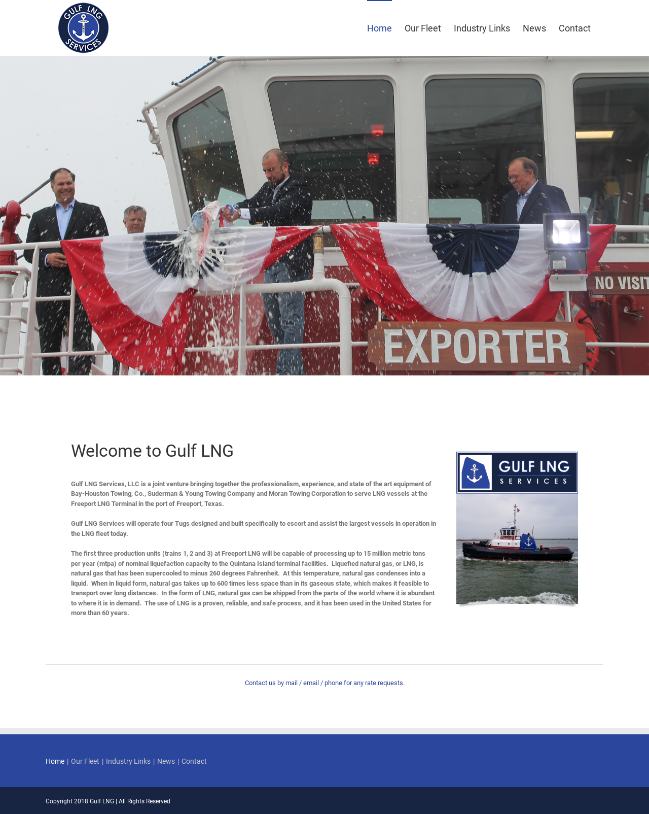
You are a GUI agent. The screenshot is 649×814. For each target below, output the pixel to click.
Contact (194, 761)
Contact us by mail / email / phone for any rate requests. (325, 683)
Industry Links (128, 761)
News (166, 761)
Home (55, 761)
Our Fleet (85, 761)
